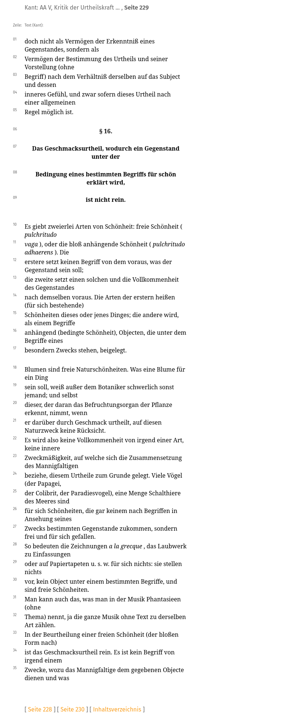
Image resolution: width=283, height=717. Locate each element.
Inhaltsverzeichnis (117, 709)
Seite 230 (72, 709)
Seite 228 (40, 709)
